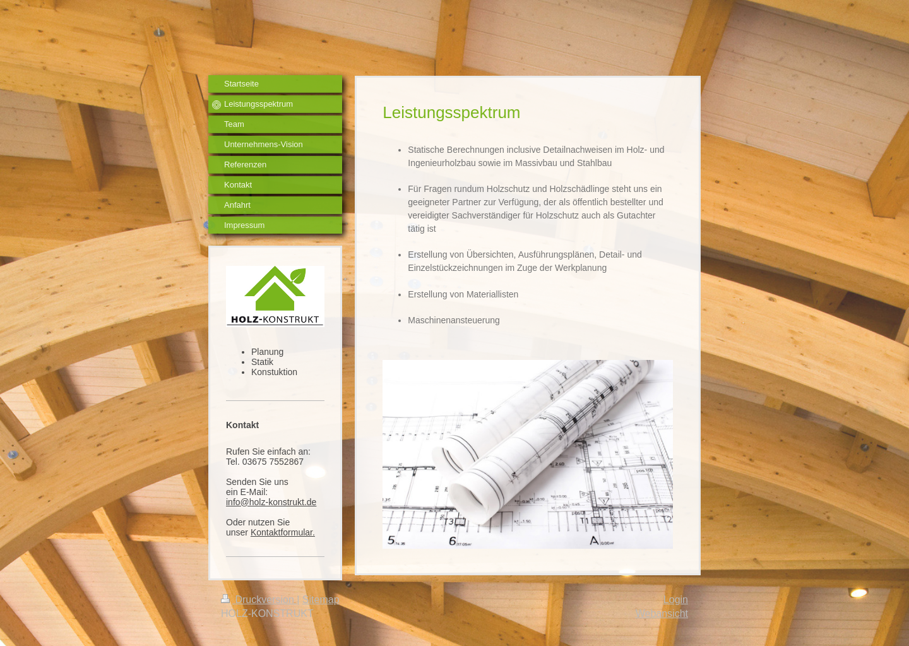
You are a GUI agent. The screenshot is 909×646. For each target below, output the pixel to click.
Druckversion (259, 599)
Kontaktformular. (283, 532)
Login (675, 599)
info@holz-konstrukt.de (271, 502)
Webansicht (662, 613)
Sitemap (321, 599)
